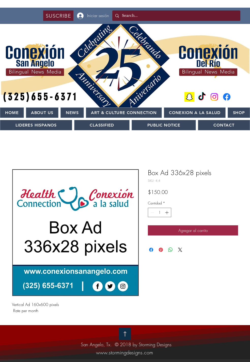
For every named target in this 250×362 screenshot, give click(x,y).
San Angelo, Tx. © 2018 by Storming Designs (126, 344)
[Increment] (167, 212)
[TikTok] (202, 97)
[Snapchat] (189, 97)
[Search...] (176, 15)
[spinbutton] (159, 212)
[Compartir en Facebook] (151, 250)
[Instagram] (214, 97)
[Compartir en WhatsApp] (170, 250)
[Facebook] (227, 97)
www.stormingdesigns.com (124, 352)
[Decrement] (152, 212)
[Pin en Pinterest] (161, 250)
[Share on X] (180, 250)
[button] (58, 15)
